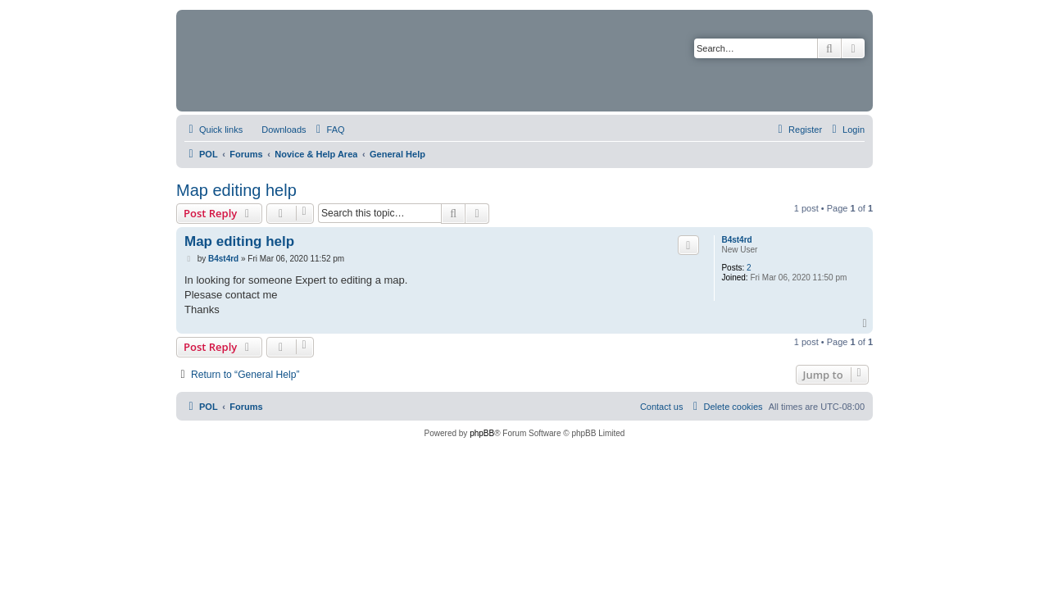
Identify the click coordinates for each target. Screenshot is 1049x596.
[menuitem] (276, 129)
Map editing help (236, 190)
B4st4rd (736, 239)
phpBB (482, 433)
